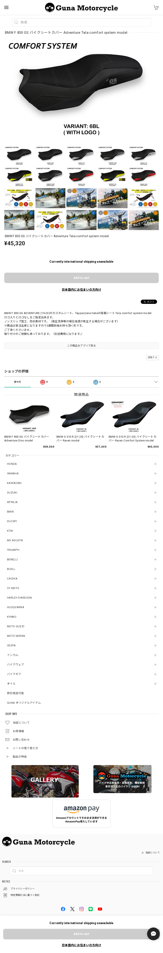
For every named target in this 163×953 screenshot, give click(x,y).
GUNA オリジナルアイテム (24, 702)
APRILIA (12, 502)
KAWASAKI (14, 483)
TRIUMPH (13, 549)
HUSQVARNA (15, 607)
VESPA (11, 645)
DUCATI (12, 521)
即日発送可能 (15, 693)
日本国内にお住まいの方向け (81, 289)
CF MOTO (13, 588)
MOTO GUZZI (15, 626)
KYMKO (12, 616)
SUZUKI (12, 492)
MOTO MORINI (16, 635)
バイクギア (14, 674)
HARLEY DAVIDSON (19, 597)
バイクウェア (15, 664)
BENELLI (12, 559)
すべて (17, 382)
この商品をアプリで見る (81, 345)
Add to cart (81, 277)
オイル (11, 683)
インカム (12, 655)
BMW (10, 511)
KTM (10, 530)
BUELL (11, 569)
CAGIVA (12, 578)
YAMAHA (13, 473)
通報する (152, 357)
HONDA (12, 463)
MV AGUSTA (15, 540)
